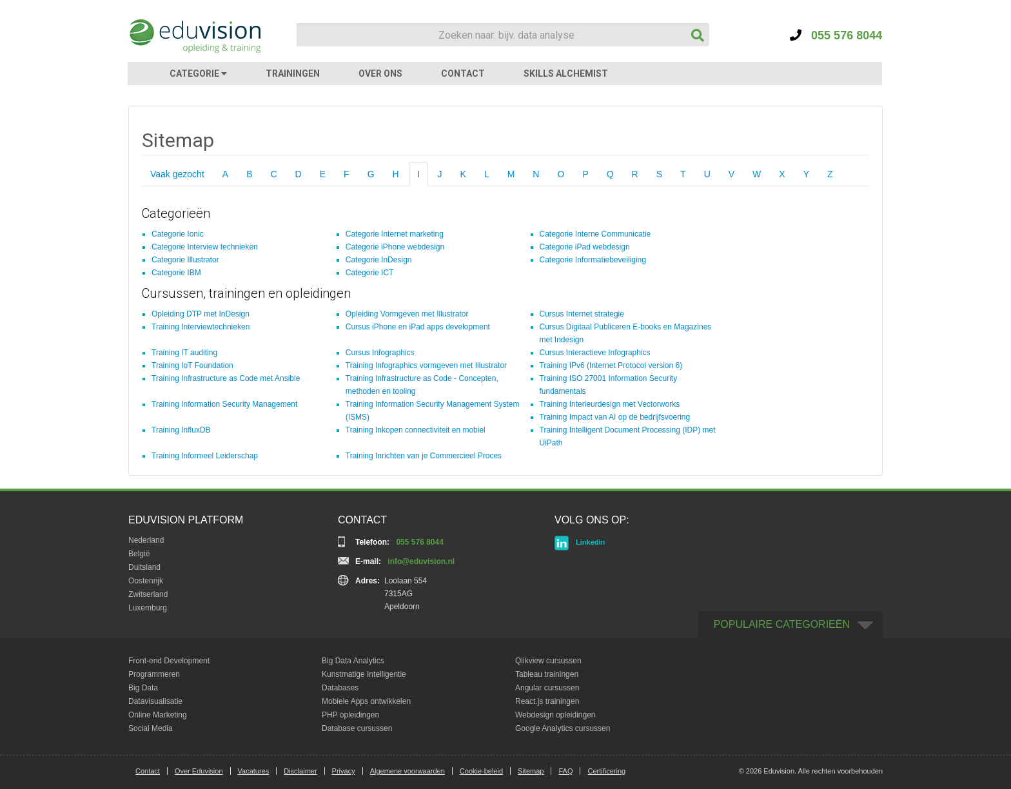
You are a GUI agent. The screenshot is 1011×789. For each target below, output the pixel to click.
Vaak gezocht (177, 174)
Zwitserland (148, 594)
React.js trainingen (547, 701)
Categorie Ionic (178, 234)
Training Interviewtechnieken (201, 326)
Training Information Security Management (224, 404)
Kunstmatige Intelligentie (364, 674)
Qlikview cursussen (548, 660)
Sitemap (531, 771)
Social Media (150, 728)
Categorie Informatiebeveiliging (593, 259)
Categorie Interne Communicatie (595, 234)
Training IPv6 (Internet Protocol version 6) (611, 365)
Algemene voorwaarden (407, 771)
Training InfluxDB (181, 429)
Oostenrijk (145, 580)
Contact (147, 771)
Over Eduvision (199, 771)
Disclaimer (300, 771)
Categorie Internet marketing (395, 234)
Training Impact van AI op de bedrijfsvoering (615, 417)
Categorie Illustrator (185, 259)
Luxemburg (147, 607)
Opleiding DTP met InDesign (201, 313)
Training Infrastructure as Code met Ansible (226, 378)
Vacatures (254, 771)
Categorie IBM (176, 272)
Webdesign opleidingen (555, 714)
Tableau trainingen (546, 674)
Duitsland (144, 567)
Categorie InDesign (379, 259)
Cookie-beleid (481, 771)
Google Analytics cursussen (562, 728)
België (139, 553)
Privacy (343, 771)
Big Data (143, 687)
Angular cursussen (547, 687)
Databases (340, 687)
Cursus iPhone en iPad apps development (418, 326)
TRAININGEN (293, 73)
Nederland (146, 540)
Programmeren (154, 674)
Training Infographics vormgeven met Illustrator (426, 365)
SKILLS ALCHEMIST (566, 73)
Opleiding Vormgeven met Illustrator (407, 313)
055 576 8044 (836, 35)
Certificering (606, 771)
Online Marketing (157, 714)
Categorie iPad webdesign (585, 246)
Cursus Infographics (380, 352)
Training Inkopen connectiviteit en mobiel (416, 429)
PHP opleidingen (350, 714)
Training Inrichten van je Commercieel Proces (424, 455)
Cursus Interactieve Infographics (595, 352)
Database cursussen (357, 728)
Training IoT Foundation (192, 365)
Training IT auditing (184, 352)
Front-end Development (169, 660)
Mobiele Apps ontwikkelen (366, 701)
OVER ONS (380, 73)
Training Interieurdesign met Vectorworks (610, 404)
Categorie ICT (370, 272)
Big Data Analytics (353, 660)
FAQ (565, 771)
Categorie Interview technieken (205, 246)
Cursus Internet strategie (582, 313)
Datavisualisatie (155, 701)
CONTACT (463, 73)
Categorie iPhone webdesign (395, 246)
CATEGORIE (198, 73)
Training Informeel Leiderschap (205, 455)
